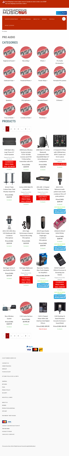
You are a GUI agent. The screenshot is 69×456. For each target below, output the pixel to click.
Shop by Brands (26, 19)
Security (4, 393)
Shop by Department (11, 19)
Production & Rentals (8, 408)
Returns (4, 384)
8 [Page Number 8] (26, 129)
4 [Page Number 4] (19, 129)
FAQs (3, 387)
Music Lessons (9, 25)
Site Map (4, 411)
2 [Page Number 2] (12, 129)
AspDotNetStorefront (31, 446)
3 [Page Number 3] (15, 129)
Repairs (44, 19)
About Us (36, 19)
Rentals (51, 19)
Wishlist (4, 369)
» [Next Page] (30, 130)
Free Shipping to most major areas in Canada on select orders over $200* (26, 1)
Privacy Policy (6, 390)
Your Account (6, 371)
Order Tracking (6, 366)
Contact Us (5, 363)
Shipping (4, 381)
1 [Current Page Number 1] (8, 130)
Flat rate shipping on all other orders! (16, 3)
